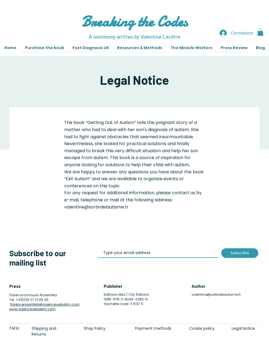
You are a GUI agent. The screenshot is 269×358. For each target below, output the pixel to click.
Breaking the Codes (134, 21)
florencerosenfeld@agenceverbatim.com (45, 304)
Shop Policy (94, 328)
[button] (260, 32)
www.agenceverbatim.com (32, 309)
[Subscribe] (239, 253)
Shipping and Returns (44, 331)
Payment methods (153, 328)
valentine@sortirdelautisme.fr (216, 294)
